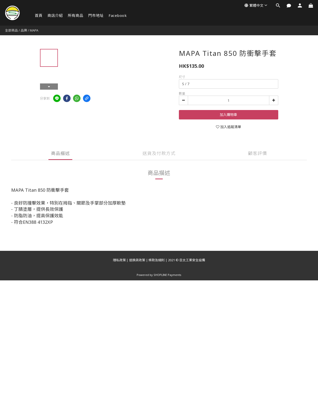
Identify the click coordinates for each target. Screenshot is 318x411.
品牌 (24, 30)
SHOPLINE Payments (167, 275)
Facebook (118, 15)
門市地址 (96, 15)
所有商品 (75, 15)
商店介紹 (55, 15)
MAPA (34, 30)
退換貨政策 (137, 260)
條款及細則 (157, 260)
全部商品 (11, 30)
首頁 (38, 15)
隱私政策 (119, 260)
